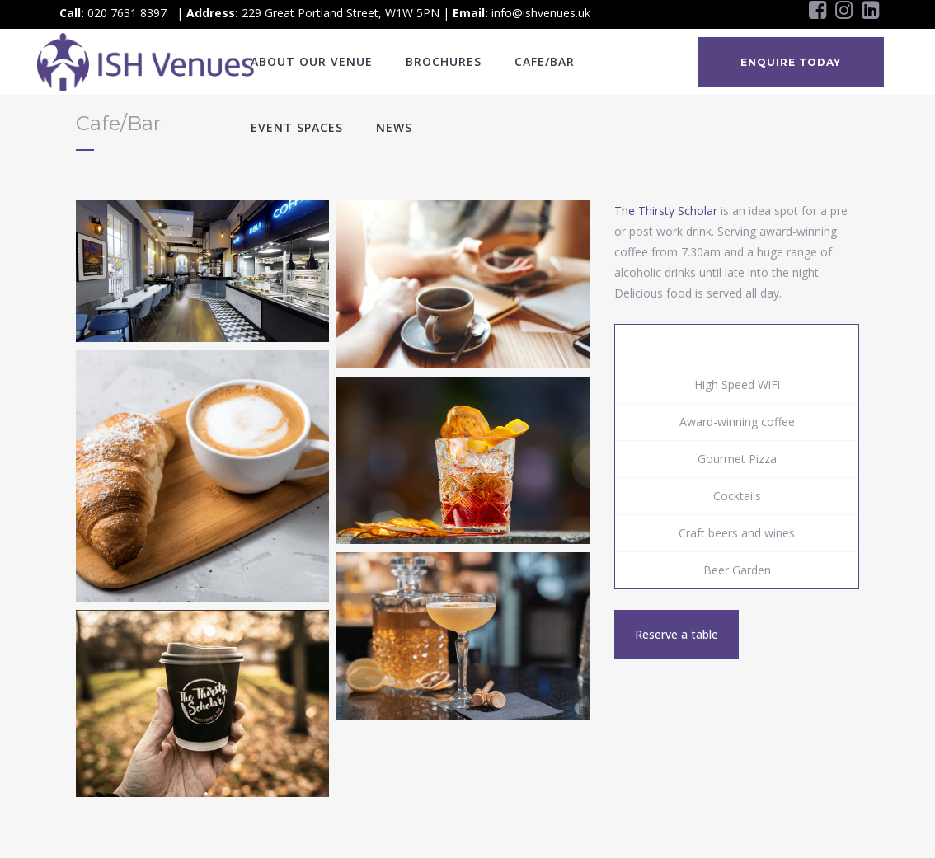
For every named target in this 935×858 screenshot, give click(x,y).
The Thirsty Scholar (665, 210)
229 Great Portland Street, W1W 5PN (340, 13)
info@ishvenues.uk (540, 13)
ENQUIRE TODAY (790, 62)
